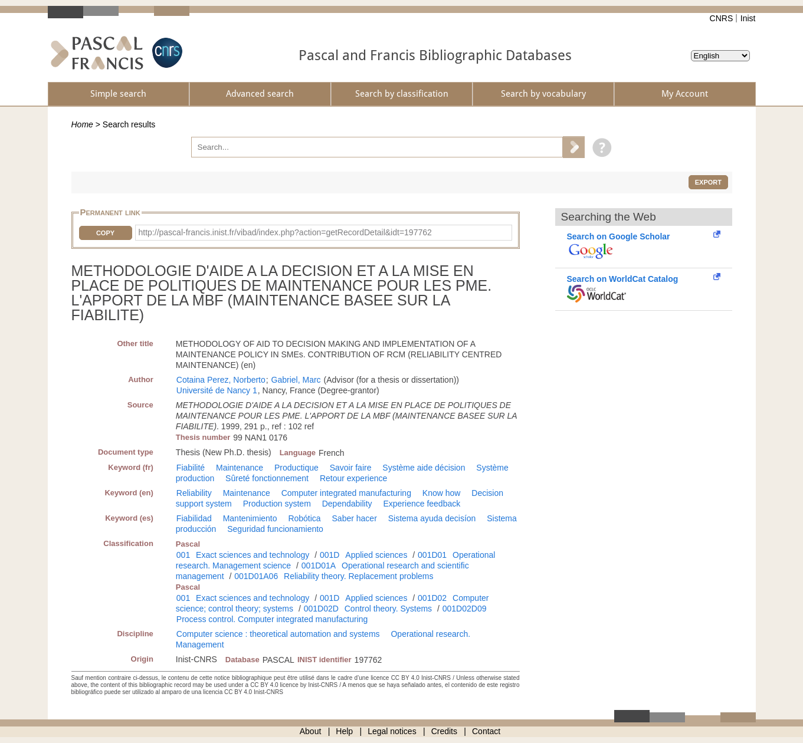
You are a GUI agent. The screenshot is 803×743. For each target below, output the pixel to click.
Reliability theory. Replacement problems (358, 576)
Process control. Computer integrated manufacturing (272, 619)
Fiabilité (190, 467)
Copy (105, 232)
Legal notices (392, 731)
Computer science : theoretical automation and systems (278, 634)
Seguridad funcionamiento (275, 529)
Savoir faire (351, 467)
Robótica (304, 518)
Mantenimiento (250, 518)
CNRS (721, 18)
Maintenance (239, 467)
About (311, 731)
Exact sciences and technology (252, 555)
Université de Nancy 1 (216, 390)
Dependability (347, 503)
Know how (441, 493)
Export (708, 182)
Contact (486, 731)
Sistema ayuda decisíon (432, 518)
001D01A (318, 565)
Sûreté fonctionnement (267, 478)
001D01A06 (256, 576)
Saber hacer (354, 518)
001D (329, 555)
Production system (277, 503)
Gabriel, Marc (296, 379)
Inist (748, 18)
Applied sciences (376, 555)
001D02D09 (465, 608)
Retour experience (353, 478)
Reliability (194, 493)
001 (183, 555)
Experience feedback (421, 503)
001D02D (321, 608)
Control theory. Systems (388, 608)
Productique (296, 467)
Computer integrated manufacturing (346, 493)
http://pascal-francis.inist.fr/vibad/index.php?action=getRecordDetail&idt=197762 (285, 232)
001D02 (432, 598)
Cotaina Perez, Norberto (221, 379)
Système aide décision (423, 467)
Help (344, 731)
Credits (444, 731)
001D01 (432, 555)
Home (82, 124)
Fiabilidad (194, 518)
